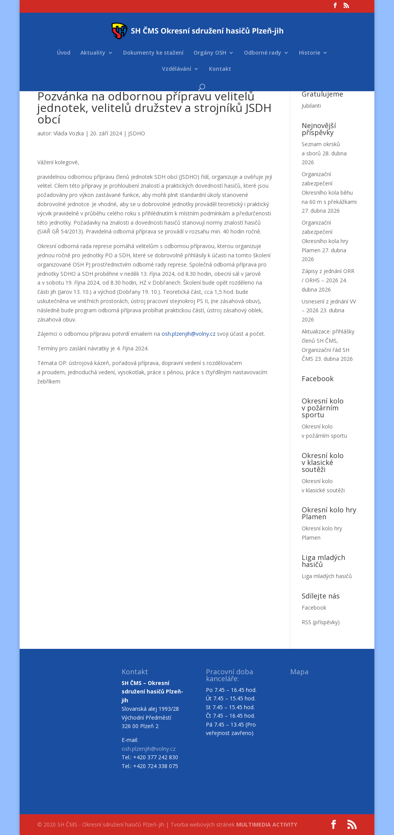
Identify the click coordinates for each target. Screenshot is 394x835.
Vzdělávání (176, 69)
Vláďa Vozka (68, 133)
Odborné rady (262, 53)
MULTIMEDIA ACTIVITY (266, 824)
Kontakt (220, 69)
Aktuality (92, 53)
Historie (309, 53)
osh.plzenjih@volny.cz (188, 333)
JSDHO (136, 133)
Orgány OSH (210, 53)
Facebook (314, 607)
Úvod (63, 53)
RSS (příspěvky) (321, 622)
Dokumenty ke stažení (153, 53)
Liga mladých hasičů (327, 576)
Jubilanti (311, 105)
